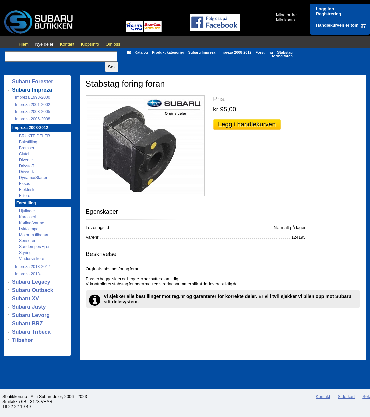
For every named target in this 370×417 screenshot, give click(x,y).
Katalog (141, 52)
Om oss (113, 44)
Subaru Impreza (202, 52)
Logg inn (325, 8)
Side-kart (346, 396)
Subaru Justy (29, 307)
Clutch (24, 154)
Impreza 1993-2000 (32, 97)
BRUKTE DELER (34, 136)
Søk (366, 396)
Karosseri (27, 217)
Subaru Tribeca (31, 332)
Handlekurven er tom (337, 25)
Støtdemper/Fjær (34, 246)
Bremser (26, 148)
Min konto (285, 19)
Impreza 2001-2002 (32, 104)
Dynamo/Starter (33, 177)
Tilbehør (22, 340)
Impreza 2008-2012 (235, 52)
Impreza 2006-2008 (32, 119)
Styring (25, 252)
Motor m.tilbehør (34, 235)
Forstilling (264, 52)
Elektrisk (26, 189)
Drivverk (26, 171)
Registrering (328, 13)
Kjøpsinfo (90, 44)
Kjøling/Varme (31, 223)
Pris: (219, 98)
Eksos (24, 183)
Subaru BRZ (27, 323)
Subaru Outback (32, 290)
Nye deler (44, 44)
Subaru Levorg (31, 315)
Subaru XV (25, 298)
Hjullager (27, 210)
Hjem (24, 44)
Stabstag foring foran (282, 54)
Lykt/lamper (29, 229)
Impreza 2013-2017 (32, 266)
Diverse (26, 160)
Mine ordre (286, 14)
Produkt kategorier (168, 52)
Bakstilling (28, 142)
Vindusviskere (31, 258)
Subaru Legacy (31, 282)
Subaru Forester (32, 81)
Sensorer (27, 240)
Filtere (24, 195)
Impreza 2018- (28, 274)
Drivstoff (26, 166)
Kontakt (67, 44)
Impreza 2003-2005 (32, 111)
